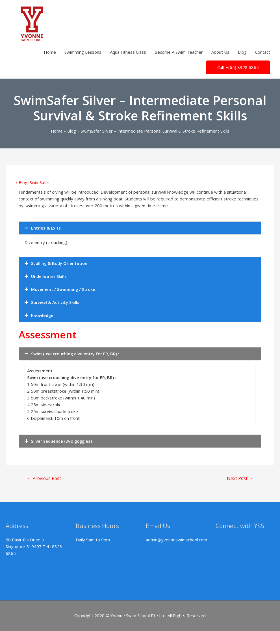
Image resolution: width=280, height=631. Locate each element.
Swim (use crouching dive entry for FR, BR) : (75, 353)
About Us (220, 52)
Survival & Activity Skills (55, 302)
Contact (262, 52)
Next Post (239, 479)
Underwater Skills (49, 276)
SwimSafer (40, 182)
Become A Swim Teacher (179, 52)
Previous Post (44, 479)
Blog (242, 52)
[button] (140, 227)
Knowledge (42, 315)
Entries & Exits (46, 227)
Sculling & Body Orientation (59, 263)
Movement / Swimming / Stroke (63, 289)
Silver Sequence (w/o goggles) (62, 441)
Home (50, 52)
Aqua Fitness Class (128, 52)
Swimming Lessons (82, 52)
